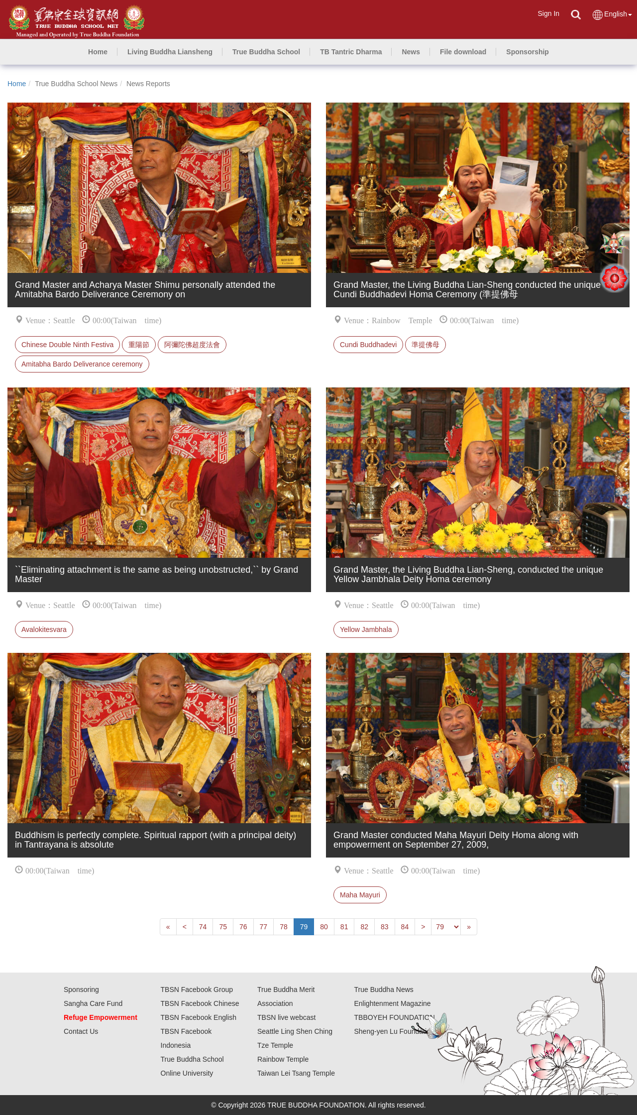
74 (203, 927)
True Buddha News (384, 989)
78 (284, 927)
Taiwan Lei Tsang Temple (296, 1073)
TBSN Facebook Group (197, 989)
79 (304, 927)
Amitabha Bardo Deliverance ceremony (82, 364)
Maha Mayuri (360, 895)
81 (344, 927)
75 (223, 927)
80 (324, 927)
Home (16, 84)
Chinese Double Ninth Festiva (67, 345)
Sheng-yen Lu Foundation (394, 1031)
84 (405, 927)
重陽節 (138, 345)
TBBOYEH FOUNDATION (394, 1017)
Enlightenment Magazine (392, 1003)
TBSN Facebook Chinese (200, 1003)
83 (385, 927)
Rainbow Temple (283, 1059)
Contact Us (81, 1031)
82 (364, 927)
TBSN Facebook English (199, 1017)
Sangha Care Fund (93, 1003)
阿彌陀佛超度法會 (192, 345)
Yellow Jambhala (366, 629)
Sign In (548, 13)
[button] (169, 51)
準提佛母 (425, 345)
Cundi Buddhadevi (368, 345)
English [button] (612, 14)
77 (264, 927)
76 (243, 927)
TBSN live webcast (286, 1017)
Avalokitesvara (44, 629)
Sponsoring (81, 989)
